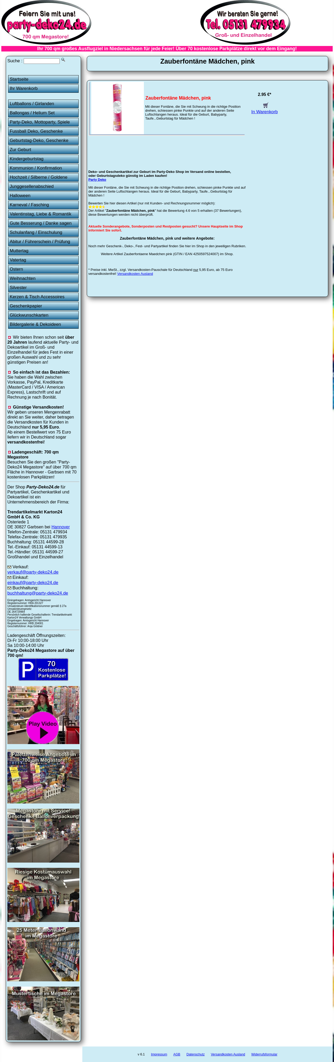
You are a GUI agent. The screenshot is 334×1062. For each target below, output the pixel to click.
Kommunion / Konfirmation (36, 168)
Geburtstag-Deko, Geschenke (39, 140)
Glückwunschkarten (29, 315)
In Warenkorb (264, 109)
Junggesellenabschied (32, 186)
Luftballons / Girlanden (32, 103)
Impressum (159, 1054)
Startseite (19, 79)
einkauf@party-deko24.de (32, 582)
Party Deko (97, 180)
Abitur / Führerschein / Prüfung (40, 241)
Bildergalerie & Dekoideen (35, 324)
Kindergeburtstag (27, 158)
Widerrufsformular (264, 1054)
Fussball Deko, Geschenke (36, 131)
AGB (176, 1054)
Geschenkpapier (26, 305)
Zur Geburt (20, 149)
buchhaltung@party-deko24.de (37, 593)
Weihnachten (23, 278)
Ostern (16, 269)
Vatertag (18, 259)
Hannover (61, 526)
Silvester (18, 287)
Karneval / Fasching (29, 204)
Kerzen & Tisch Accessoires (37, 296)
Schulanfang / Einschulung (36, 232)
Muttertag (19, 250)
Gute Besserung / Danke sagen (41, 223)
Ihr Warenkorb (24, 88)
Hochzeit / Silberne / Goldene (39, 177)
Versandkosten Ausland (135, 274)
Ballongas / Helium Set (32, 112)
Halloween (20, 195)
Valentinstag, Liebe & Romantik (40, 214)
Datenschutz (195, 1054)
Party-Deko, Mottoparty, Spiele (40, 122)
